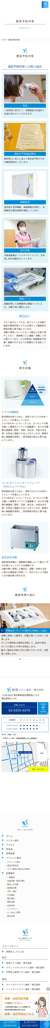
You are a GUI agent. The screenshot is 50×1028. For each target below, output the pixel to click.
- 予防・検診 (11, 891)
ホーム (9, 836)
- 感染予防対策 (12, 865)
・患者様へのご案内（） (20, 738)
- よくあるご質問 (13, 912)
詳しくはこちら (38, 769)
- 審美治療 (10, 902)
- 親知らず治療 (12, 884)
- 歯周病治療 (11, 888)
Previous (2, 617)
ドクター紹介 (12, 840)
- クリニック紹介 (13, 862)
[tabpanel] (25, 630)
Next (47, 617)
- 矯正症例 (10, 916)
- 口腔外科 (10, 905)
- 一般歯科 (10, 877)
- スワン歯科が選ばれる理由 (18, 869)
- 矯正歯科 (10, 898)
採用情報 (10, 853)
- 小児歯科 (10, 895)
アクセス (10, 845)
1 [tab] (20, 659)
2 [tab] (23, 659)
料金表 (9, 849)
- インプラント (12, 909)
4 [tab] (30, 659)
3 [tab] (27, 659)
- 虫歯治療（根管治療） (16, 881)
